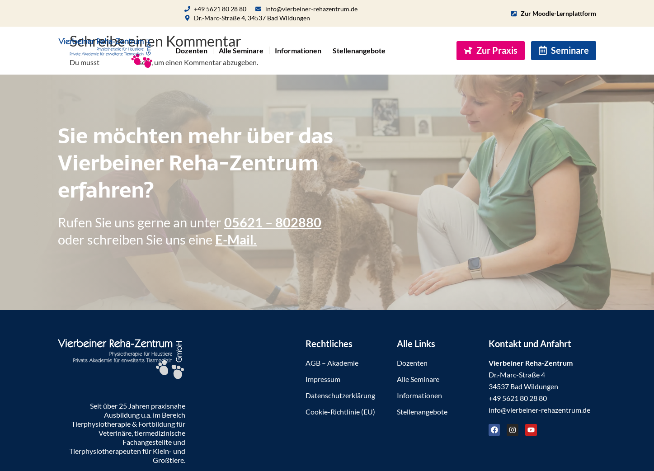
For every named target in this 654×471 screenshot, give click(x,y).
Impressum (323, 379)
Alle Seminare (241, 50)
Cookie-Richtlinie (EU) (340, 411)
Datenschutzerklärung (340, 395)
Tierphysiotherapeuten (105, 451)
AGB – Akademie (332, 362)
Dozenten (191, 50)
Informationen (298, 50)
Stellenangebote (359, 50)
